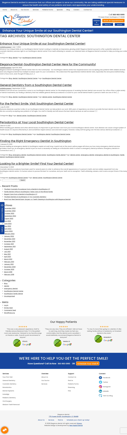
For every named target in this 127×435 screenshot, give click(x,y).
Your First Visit (7, 377)
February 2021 (9, 262)
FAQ (69, 391)
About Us (14, 10)
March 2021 (8, 259)
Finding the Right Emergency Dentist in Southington (35, 141)
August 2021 (8, 249)
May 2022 (7, 226)
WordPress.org (9, 313)
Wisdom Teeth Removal (11, 405)
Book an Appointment (113, 20)
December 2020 (10, 267)
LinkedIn (106, 391)
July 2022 (7, 221)
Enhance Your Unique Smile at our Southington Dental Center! (42, 44)
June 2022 (8, 224)
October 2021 (9, 244)
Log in (6, 305)
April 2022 (7, 229)
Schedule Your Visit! (87, 363)
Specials (60, 10)
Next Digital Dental (76, 425)
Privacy (79, 423)
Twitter (105, 382)
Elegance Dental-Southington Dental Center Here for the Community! (48, 64)
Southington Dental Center (32, 58)
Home (5, 10)
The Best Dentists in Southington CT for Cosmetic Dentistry (25, 197)
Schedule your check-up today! (78, 420)
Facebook (106, 378)
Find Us (70, 380)
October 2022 (9, 213)
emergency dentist (19, 155)
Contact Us (88, 10)
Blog (68, 10)
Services (36, 10)
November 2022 (10, 211)
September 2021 (10, 247)
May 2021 (7, 254)
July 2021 (7, 252)
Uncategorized (9, 296)
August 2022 (8, 219)
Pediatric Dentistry (9, 398)
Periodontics (7, 387)
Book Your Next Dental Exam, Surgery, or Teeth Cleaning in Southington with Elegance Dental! (37, 199)
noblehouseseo (5, 47)
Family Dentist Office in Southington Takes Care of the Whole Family (28, 192)
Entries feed (8, 308)
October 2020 (9, 269)
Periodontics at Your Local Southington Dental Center (37, 122)
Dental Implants (8, 391)
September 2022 (10, 216)
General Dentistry (9, 380)
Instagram (107, 387)
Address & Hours (96, 22)
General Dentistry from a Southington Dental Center (36, 85)
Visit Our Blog (108, 396)
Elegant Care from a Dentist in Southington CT (20, 194)
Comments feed (10, 310)
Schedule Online (2, 212)
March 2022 (8, 231)
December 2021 (9, 239)
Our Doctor (25, 10)
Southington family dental (56, 155)
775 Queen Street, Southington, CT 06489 (111, 17)
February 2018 (9, 274)
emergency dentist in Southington (107, 155)
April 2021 (7, 257)
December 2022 (10, 208)
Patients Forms (47, 10)
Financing (71, 387)
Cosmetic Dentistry (9, 384)
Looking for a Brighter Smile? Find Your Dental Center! (37, 164)
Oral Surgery (7, 401)
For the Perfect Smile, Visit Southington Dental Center (36, 104)
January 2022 (9, 236)
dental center (47, 97)
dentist (15, 58)
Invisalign (6, 394)
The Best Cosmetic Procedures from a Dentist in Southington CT (27, 189)
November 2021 (9, 241)
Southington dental (43, 134)
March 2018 (8, 272)
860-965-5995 (118, 15)
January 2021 (9, 264)
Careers (76, 10)
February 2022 (9, 234)
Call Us (2, 229)
